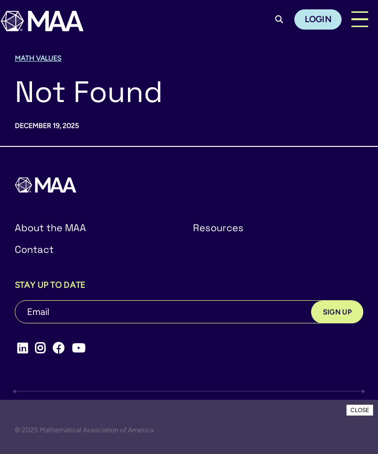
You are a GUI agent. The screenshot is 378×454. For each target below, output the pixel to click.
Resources (218, 227)
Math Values (38, 58)
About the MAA (50, 227)
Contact (34, 249)
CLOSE (359, 410)
